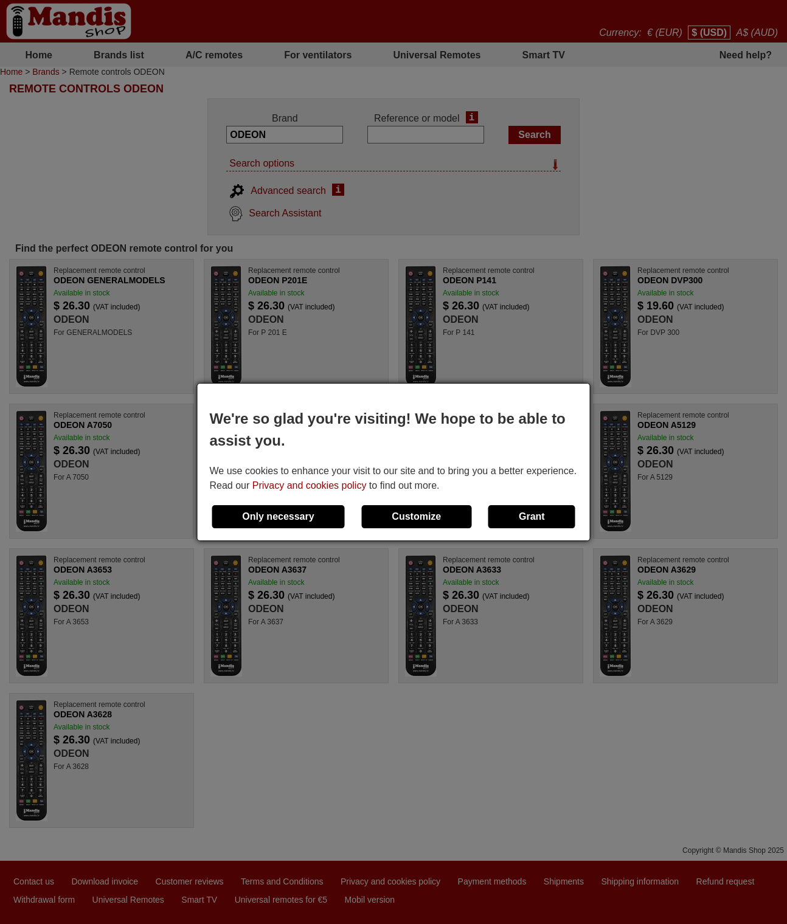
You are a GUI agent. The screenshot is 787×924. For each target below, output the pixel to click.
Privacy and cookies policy (309, 485)
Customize (416, 516)
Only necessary (278, 516)
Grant (532, 516)
